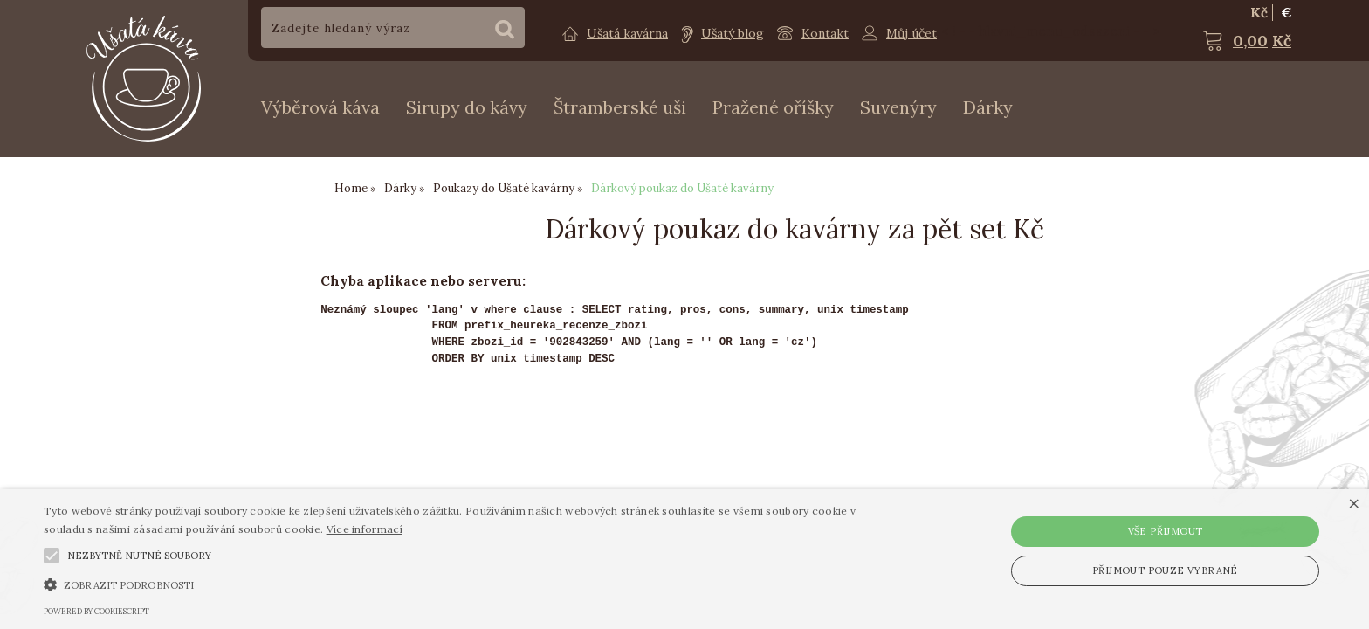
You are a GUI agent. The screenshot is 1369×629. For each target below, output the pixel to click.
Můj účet (911, 33)
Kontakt (825, 33)
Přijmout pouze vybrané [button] (1165, 570)
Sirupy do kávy (466, 107)
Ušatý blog (732, 33)
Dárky (988, 107)
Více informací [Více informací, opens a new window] (364, 529)
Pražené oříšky (773, 107)
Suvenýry (898, 107)
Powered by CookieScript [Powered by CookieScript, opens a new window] (96, 611)
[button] (51, 555)
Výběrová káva (320, 107)
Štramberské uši (620, 107)
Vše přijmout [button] (1165, 531)
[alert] (684, 559)
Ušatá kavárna (627, 33)
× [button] (1353, 504)
